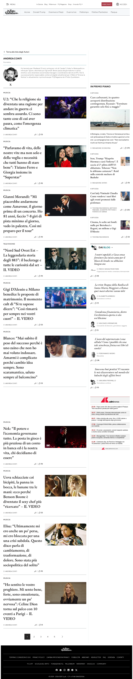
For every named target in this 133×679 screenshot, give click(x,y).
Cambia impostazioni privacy (58, 657)
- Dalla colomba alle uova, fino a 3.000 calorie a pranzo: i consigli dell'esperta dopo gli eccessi (109, 419)
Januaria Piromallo (106, 380)
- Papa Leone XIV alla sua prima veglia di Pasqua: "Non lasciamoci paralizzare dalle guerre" (110, 407)
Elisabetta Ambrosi (106, 296)
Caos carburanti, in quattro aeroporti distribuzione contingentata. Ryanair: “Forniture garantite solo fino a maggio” (108, 102)
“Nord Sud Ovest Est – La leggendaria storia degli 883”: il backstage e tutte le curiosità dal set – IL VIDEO (22, 260)
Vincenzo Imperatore (107, 323)
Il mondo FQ (78, 4)
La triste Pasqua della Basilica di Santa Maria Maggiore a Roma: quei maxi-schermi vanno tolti (111, 288)
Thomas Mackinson (99, 237)
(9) (97, 388)
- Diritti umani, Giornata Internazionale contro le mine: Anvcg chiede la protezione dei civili (109, 413)
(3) (41, 135)
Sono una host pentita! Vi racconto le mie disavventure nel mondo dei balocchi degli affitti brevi (111, 372)
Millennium (52, 4)
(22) (127, 210)
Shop (69, 4)
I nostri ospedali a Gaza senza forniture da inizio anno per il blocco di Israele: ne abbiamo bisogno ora (109, 259)
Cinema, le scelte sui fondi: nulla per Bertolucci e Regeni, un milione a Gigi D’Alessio (103, 226)
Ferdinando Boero (106, 353)
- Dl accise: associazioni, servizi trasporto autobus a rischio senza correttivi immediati (110, 431)
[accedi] (121, 4)
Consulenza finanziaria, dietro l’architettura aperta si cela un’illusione (110, 315)
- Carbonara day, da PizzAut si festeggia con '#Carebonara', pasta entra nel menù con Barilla (108, 442)
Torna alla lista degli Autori (16, 51)
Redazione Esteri (98, 183)
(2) (41, 325)
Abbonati (106, 4)
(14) (97, 360)
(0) (40, 183)
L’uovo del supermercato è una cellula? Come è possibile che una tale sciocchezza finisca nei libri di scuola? (111, 343)
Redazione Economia (100, 148)
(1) (41, 625)
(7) (97, 303)
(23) (127, 148)
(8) (97, 276)
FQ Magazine (62, 4)
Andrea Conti (10, 135)
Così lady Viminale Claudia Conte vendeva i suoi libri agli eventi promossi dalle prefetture (104, 198)
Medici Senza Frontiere (108, 269)
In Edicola (39, 4)
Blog (45, 4)
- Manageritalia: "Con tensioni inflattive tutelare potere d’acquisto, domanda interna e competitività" (109, 437)
